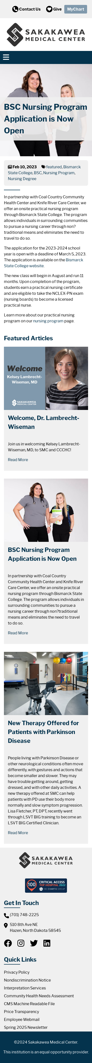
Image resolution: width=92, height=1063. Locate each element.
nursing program (48, 321)
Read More (18, 459)
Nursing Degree (22, 178)
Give (54, 9)
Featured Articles (28, 338)
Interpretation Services (25, 988)
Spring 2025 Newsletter (26, 1027)
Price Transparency (21, 1011)
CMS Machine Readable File (29, 1003)
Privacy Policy (16, 972)
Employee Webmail (21, 1019)
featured (54, 167)
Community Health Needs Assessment (39, 996)
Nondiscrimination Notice (27, 980)
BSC (38, 173)
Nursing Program (59, 173)
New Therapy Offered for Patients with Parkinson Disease (43, 731)
